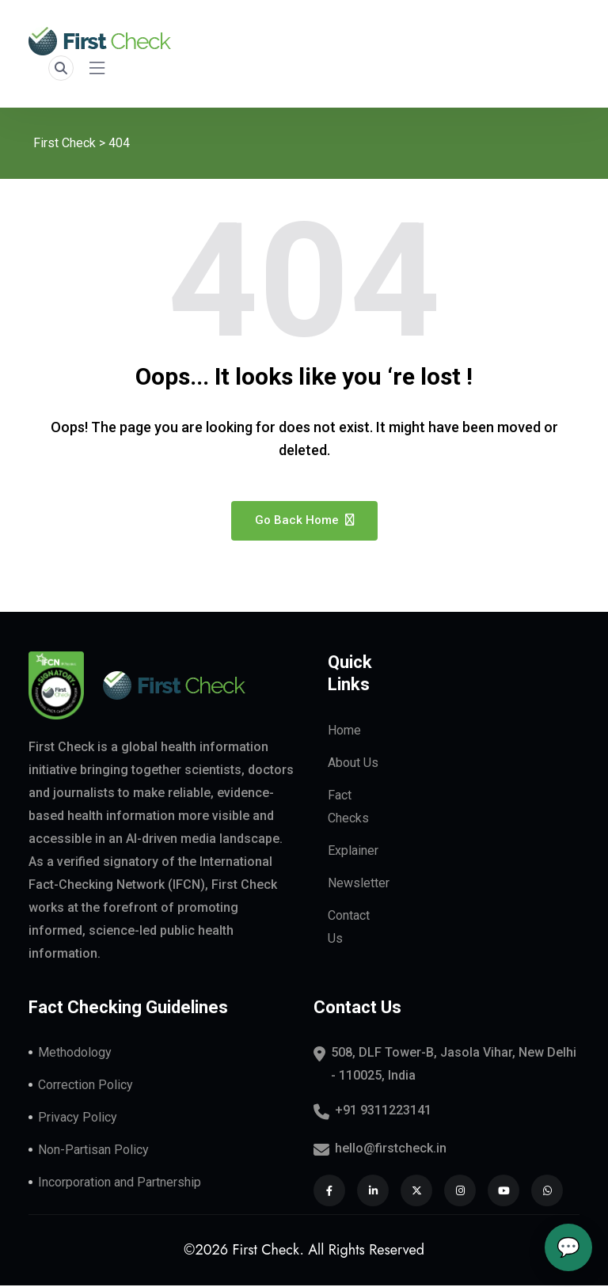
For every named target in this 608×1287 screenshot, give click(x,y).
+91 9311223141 (383, 1111)
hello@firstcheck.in (390, 1149)
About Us (353, 764)
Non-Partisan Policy (93, 1151)
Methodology (75, 1053)
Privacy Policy (77, 1118)
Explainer (353, 852)
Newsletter (359, 884)
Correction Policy (85, 1086)
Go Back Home (304, 521)
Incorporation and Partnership (119, 1183)
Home (344, 731)
